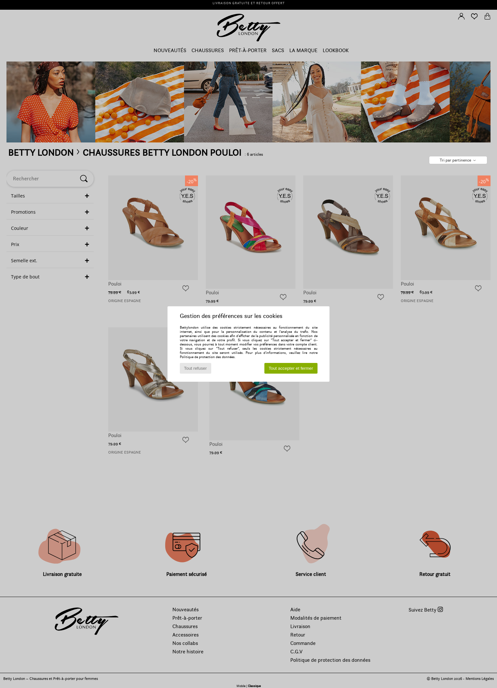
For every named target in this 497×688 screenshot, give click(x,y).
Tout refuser (195, 368)
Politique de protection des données (207, 357)
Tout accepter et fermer (291, 368)
